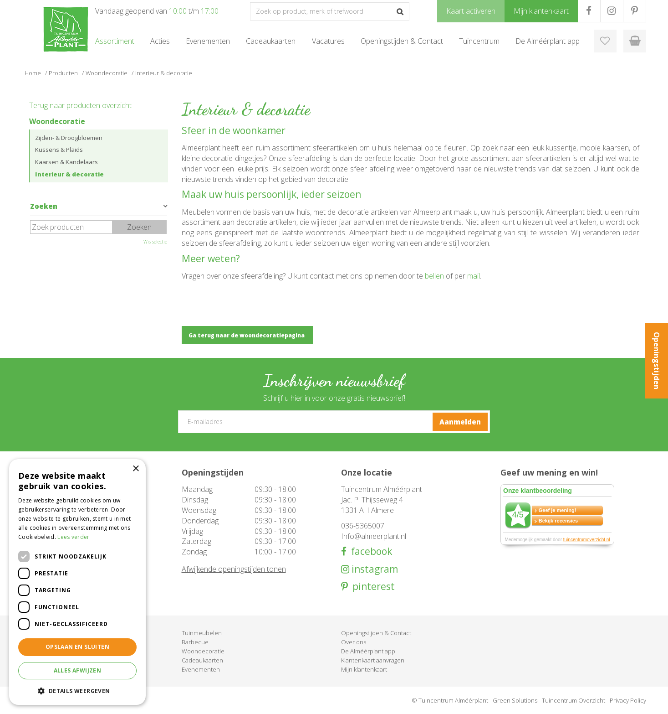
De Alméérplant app (368, 651)
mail (473, 276)
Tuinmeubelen (202, 632)
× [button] (135, 469)
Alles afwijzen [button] (78, 670)
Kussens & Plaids (59, 149)
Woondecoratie (57, 121)
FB (589, 11)
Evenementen (201, 669)
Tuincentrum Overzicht (573, 700)
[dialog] (77, 582)
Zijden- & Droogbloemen (68, 138)
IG (612, 11)
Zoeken (43, 206)
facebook (369, 551)
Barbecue (195, 642)
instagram (373, 569)
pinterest (371, 586)
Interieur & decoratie (69, 174)
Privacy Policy (628, 700)
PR (634, 11)
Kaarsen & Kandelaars (66, 162)
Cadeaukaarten (202, 660)
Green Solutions (515, 700)
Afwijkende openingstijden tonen (234, 569)
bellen (434, 276)
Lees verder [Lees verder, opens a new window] (73, 537)
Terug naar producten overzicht (80, 105)
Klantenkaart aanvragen (372, 660)
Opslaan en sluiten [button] (77, 647)
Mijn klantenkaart (364, 669)
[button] (77, 690)
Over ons (353, 642)
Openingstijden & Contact (376, 632)
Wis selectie (155, 241)
